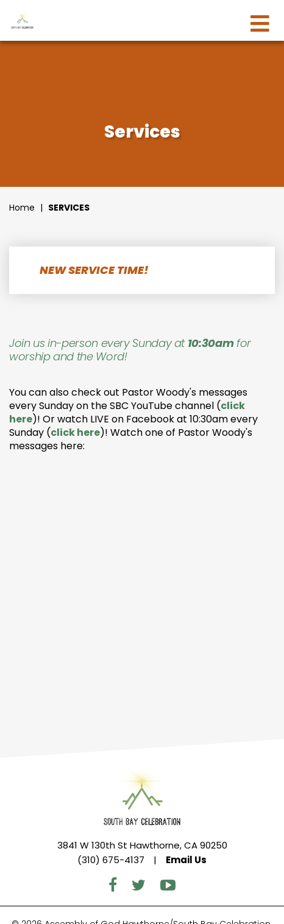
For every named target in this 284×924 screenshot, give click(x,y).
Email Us (186, 859)
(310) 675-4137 (110, 859)
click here (75, 432)
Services (69, 207)
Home (22, 207)
